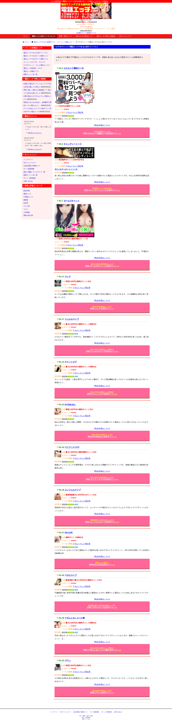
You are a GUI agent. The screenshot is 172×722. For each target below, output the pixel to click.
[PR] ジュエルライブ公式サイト (102, 350)
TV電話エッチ (28, 197)
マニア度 (26, 206)
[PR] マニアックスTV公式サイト (102, 478)
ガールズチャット (72, 201)
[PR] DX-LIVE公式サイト (102, 564)
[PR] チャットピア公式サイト (102, 393)
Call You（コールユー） (35, 133)
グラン (68, 660)
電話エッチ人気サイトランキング (43, 36)
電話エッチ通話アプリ (31, 71)
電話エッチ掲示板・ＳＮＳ (32, 68)
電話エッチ (27, 194)
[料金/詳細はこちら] (102, 125)
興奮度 (25, 200)
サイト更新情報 (28, 169)
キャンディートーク (73, 144)
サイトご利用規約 (29, 178)
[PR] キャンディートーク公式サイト (102, 189)
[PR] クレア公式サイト (102, 308)
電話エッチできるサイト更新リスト (35, 59)
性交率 (25, 203)
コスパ (25, 209)
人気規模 (26, 212)
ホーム (25, 36)
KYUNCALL (70, 404)
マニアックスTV (72, 447)
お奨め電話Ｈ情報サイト (31, 166)
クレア (68, 276)
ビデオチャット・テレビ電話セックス (36, 65)
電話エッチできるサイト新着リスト (35, 56)
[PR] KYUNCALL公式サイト (102, 436)
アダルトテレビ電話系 (74, 112)
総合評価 (26, 191)
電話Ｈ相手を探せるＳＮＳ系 (66, 169)
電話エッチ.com (86, 719)
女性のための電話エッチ (84, 36)
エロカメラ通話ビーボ (74, 68)
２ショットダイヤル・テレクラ (34, 62)
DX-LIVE (69, 532)
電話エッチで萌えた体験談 (106, 36)
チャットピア (71, 362)
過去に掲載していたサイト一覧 (34, 172)
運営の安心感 (28, 215)
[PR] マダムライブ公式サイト (102, 606)
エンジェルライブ (73, 490)
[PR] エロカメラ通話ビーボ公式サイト (102, 132)
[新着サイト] (91, 33)
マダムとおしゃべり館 (75, 618)
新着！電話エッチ (65, 36)
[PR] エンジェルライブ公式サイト (102, 521)
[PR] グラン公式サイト (102, 692)
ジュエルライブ (72, 319)
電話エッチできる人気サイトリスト (35, 53)
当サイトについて (125, 36)
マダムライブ (71, 575)
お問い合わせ (28, 181)
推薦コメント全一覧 (30, 74)
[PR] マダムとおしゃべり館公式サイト (102, 649)
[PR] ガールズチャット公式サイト (102, 265)
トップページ (28, 159)
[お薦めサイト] (81, 33)
